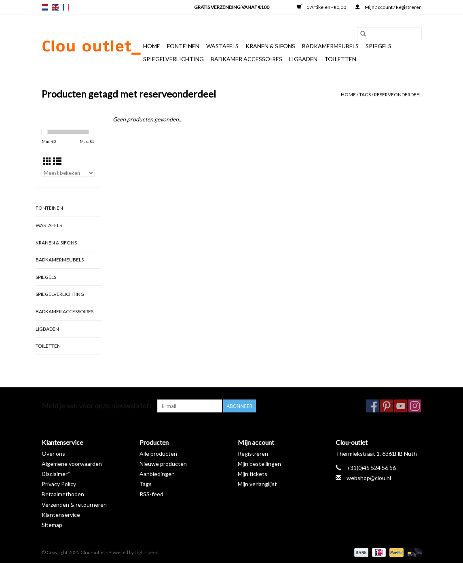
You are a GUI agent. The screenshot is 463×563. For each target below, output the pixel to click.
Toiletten (340, 58)
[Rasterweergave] (47, 161)
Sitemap (52, 524)
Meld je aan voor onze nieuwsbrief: (96, 406)
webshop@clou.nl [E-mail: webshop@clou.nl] (369, 477)
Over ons (53, 453)
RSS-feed (151, 494)
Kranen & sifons (270, 45)
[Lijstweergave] (57, 161)
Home (151, 45)
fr (66, 7)
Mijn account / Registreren (388, 7)
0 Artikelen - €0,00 (322, 7)
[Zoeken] (389, 33)
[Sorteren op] (68, 173)
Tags (365, 94)
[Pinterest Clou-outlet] (386, 405)
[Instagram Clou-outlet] (414, 405)
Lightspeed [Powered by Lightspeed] (147, 552)
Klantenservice (61, 514)
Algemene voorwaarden (72, 463)
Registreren (253, 453)
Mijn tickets (252, 473)
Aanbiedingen (157, 473)
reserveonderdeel (398, 94)
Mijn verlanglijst (257, 483)
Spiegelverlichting (173, 58)
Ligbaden (303, 58)
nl (45, 7)
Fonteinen (183, 45)
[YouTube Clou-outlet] (400, 405)
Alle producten (158, 453)
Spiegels (378, 45)
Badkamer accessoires (246, 58)
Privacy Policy (59, 483)
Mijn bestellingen (259, 463)
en (55, 7)
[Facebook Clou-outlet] (372, 405)
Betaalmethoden (63, 494)
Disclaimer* (56, 473)
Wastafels (222, 45)
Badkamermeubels (330, 45)
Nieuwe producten (163, 463)
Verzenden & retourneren (74, 504)
